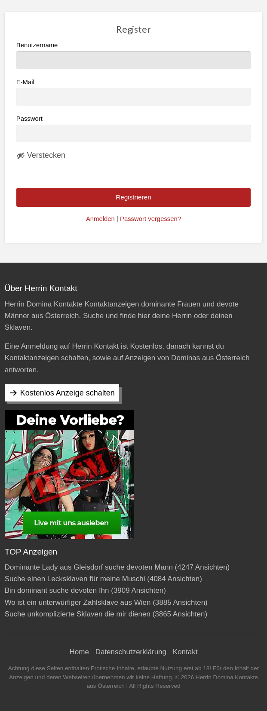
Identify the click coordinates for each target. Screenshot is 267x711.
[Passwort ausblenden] (40, 155)
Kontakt (185, 652)
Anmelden (100, 218)
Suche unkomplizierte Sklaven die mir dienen (77, 614)
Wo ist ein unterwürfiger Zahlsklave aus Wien (78, 602)
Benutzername (133, 55)
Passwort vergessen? (150, 218)
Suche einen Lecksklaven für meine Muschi (75, 579)
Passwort (29, 118)
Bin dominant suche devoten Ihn (57, 590)
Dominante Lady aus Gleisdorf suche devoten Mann (89, 567)
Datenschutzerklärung (130, 652)
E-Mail (133, 92)
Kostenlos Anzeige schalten (67, 393)
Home (79, 652)
